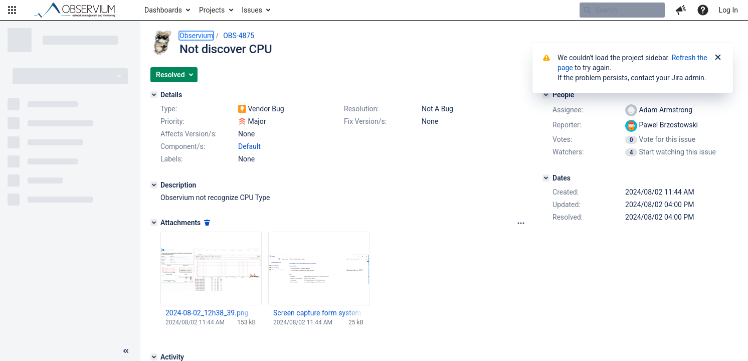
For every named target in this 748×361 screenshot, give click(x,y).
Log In (728, 10)
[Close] (718, 58)
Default (249, 146)
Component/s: (182, 146)
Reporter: (566, 125)
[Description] (153, 185)
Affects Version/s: (188, 134)
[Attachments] (153, 222)
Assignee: (567, 110)
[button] (12, 10)
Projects (212, 10)
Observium (196, 36)
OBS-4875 (238, 36)
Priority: (172, 121)
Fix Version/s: (365, 121)
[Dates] (545, 178)
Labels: (171, 159)
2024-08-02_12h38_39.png (206, 313)
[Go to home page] (79, 10)
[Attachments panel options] (520, 223)
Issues (252, 10)
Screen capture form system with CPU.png (318, 313)
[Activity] (153, 356)
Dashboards (163, 10)
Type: (168, 109)
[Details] (153, 94)
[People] (545, 94)
